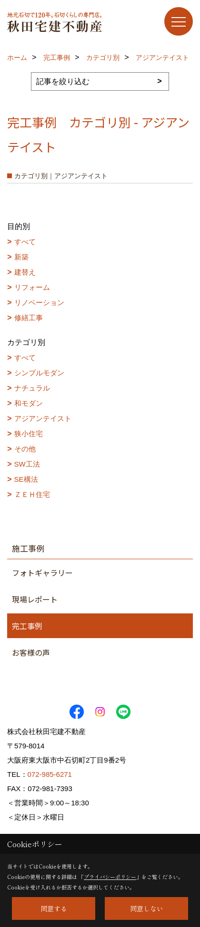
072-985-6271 (50, 774)
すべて (25, 242)
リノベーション (39, 302)
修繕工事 (28, 318)
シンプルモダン (39, 373)
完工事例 (27, 625)
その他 (25, 449)
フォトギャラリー (42, 572)
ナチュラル (32, 388)
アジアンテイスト (42, 418)
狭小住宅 (28, 434)
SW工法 (27, 464)
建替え (25, 272)
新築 (21, 257)
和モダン (28, 403)
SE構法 (26, 479)
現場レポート (35, 599)
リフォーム (32, 287)
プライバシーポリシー (110, 876)
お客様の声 (31, 652)
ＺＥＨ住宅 (32, 494)
